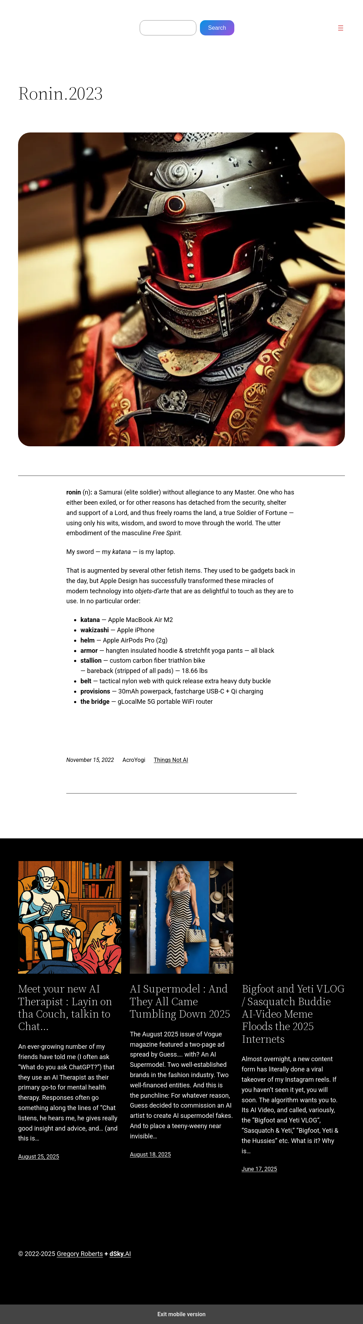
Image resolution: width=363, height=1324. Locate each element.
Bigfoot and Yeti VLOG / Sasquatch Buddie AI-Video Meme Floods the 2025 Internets (293, 1014)
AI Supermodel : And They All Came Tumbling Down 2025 (180, 1001)
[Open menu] (340, 28)
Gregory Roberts (80, 1253)
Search (217, 28)
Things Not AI (171, 760)
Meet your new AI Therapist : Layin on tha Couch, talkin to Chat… (65, 1007)
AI (120, 1253)
